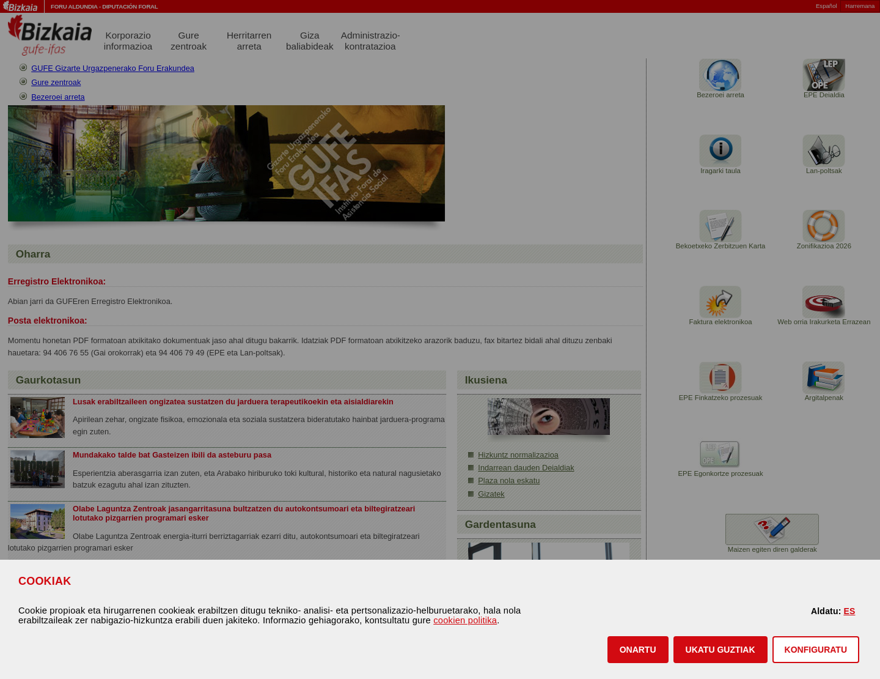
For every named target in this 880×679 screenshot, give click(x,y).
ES (849, 611)
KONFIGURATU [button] (816, 650)
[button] (638, 649)
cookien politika (465, 620)
